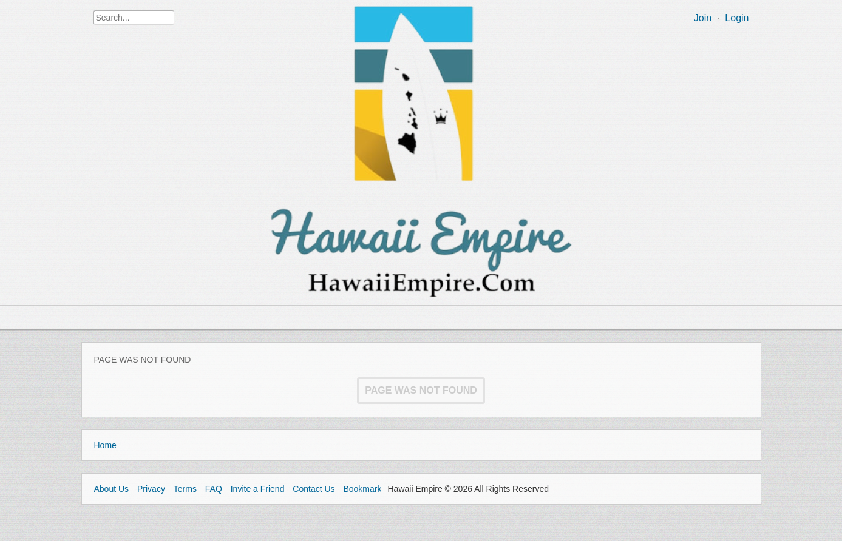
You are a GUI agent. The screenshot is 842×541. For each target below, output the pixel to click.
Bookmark (362, 489)
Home (105, 445)
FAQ (213, 489)
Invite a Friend (258, 489)
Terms (185, 489)
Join (702, 18)
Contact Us (313, 489)
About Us (111, 489)
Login (737, 18)
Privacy (151, 489)
